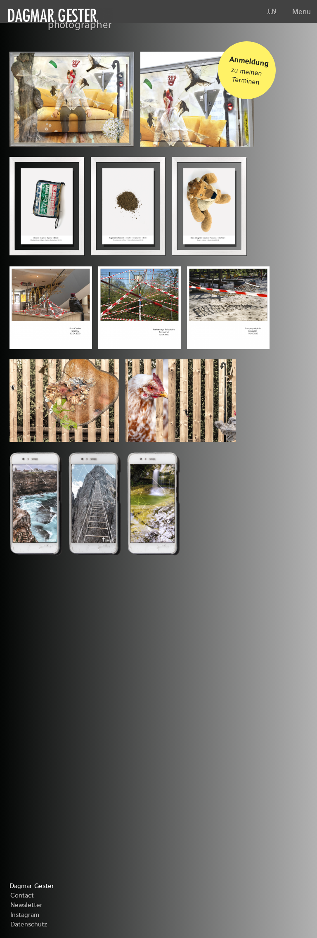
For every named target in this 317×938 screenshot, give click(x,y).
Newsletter (26, 905)
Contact (22, 896)
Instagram (24, 915)
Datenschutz (28, 924)
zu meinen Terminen (249, 68)
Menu (301, 12)
